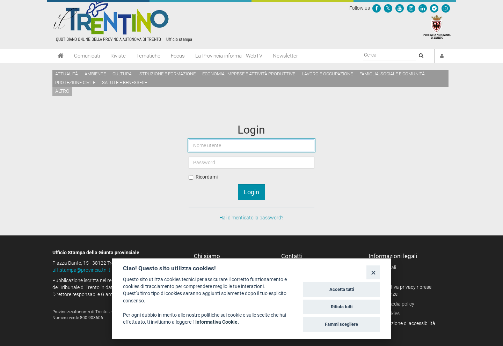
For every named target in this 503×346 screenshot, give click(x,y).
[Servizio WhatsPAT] (446, 8)
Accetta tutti (341, 289)
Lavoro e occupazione (327, 73)
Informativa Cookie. (217, 322)
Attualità (66, 73)
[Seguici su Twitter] (388, 8)
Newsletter (285, 56)
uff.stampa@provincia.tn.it (81, 270)
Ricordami (207, 177)
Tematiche (148, 56)
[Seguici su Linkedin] (423, 8)
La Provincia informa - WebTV (228, 56)
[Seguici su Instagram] (411, 8)
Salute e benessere (124, 82)
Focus (178, 56)
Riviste (118, 56)
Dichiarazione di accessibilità (404, 323)
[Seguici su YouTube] (399, 8)
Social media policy (393, 304)
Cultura (122, 73)
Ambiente (95, 73)
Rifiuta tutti (341, 306)
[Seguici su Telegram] (434, 8)
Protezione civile (75, 82)
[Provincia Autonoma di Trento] (437, 26)
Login (251, 192)
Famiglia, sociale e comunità (392, 73)
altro (62, 91)
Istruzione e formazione (167, 73)
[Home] (60, 56)
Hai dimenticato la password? (251, 217)
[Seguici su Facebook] (376, 8)
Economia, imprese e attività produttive (248, 73)
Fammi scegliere (341, 324)
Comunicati (87, 56)
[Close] (373, 272)
